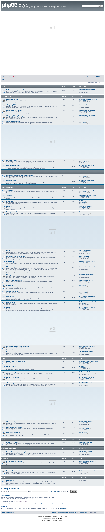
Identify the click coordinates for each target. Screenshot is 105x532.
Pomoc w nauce (11, 160)
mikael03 (84, 262)
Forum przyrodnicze (7, 187)
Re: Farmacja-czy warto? (85, 175)
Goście (33, 503)
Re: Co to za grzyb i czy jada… (87, 291)
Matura (3, 86)
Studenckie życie (11, 180)
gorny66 (84, 100)
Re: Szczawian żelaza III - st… (87, 377)
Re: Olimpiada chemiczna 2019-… (88, 110)
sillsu (83, 303)
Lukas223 (84, 443)
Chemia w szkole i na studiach (16, 361)
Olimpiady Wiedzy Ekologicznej (16, 116)
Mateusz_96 (85, 207)
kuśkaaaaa (85, 166)
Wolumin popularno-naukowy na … (88, 195)
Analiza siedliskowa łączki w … (87, 274)
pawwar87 (84, 462)
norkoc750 (84, 367)
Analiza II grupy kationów (85, 421)
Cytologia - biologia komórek (15, 256)
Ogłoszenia (10, 480)
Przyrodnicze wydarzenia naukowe (17, 346)
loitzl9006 (84, 472)
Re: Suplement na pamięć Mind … (88, 302)
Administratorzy (16, 503)
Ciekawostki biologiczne (14, 280)
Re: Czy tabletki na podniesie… (87, 296)
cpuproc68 (84, 191)
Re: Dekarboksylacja (84, 427)
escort (83, 275)
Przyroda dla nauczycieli (8, 448)
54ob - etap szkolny (84, 104)
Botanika (9, 206)
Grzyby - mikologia (12, 291)
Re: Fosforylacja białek (85, 250)
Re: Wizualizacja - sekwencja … (87, 190)
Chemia (3, 358)
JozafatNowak (85, 428)
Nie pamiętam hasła (54, 491)
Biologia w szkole (12, 99)
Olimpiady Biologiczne (13, 105)
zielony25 (84, 176)
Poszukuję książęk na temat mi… (88, 261)
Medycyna (9, 201)
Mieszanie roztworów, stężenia (87, 160)
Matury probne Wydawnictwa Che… (88, 361)
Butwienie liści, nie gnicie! (86, 206)
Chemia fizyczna (11, 383)
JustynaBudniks (86, 378)
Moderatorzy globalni (26, 503)
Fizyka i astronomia (12, 442)
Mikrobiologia (10, 262)
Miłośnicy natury (6, 458)
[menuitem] (10, 77)
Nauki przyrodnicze (12, 212)
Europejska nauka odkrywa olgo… (88, 351)
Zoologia (9, 195)
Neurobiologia (10, 302)
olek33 (83, 281)
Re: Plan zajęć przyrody (85, 451)
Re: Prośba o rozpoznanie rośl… (87, 470)
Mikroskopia (10, 285)
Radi (83, 347)
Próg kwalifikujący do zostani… (87, 115)
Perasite (84, 268)
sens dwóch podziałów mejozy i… (88, 99)
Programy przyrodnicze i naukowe (17, 352)
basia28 (84, 181)
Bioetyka (9, 307)
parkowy (84, 433)
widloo (83, 453)
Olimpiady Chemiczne (13, 121)
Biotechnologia (11, 267)
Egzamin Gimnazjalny (13, 165)
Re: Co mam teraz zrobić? (86, 280)
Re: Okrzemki (82, 285)
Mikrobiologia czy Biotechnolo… (87, 266)
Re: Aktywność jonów (85, 371)
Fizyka (3, 439)
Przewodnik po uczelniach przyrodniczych (20, 175)
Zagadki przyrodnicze (7, 468)
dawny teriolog (85, 196)
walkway (84, 297)
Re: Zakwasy (82, 201)
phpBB (49, 516)
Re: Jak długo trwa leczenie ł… (87, 180)
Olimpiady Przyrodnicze (14, 110)
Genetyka (9, 190)
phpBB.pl (60, 518)
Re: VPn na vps (83, 432)
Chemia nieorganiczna (13, 372)
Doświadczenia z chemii (14, 427)
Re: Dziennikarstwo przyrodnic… (88, 461)
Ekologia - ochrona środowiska (16, 275)
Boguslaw (84, 292)
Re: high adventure (84, 211)
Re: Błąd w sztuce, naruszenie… (87, 307)
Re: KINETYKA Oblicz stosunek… (88, 382)
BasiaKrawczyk (86, 111)
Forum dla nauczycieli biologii (16, 452)
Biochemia (9, 251)
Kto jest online (5, 495)
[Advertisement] (52, 60)
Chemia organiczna (12, 377)
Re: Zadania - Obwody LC (86, 442)
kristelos (84, 286)
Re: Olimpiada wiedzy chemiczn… (88, 121)
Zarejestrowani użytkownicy (60, 503)
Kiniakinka (84, 161)
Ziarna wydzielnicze (84, 256)
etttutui (84, 122)
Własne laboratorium (13, 432)
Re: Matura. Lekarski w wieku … (87, 89)
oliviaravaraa (85, 106)
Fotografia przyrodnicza (14, 461)
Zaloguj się (4, 489)
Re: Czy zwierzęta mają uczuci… (87, 346)
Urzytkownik (85, 116)
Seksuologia (10, 296)
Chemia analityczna (12, 422)
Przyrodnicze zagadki (13, 471)
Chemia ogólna (11, 366)
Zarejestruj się (14, 489)
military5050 (85, 91)
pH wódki (81, 366)
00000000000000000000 (88, 373)
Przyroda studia (6, 172)
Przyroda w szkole (6, 96)
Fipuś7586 (84, 257)
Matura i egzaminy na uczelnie (16, 90)
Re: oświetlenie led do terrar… (87, 165)
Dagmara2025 (85, 362)
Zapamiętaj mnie (65, 491)
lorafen (84, 308)
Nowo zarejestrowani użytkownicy (44, 503)
